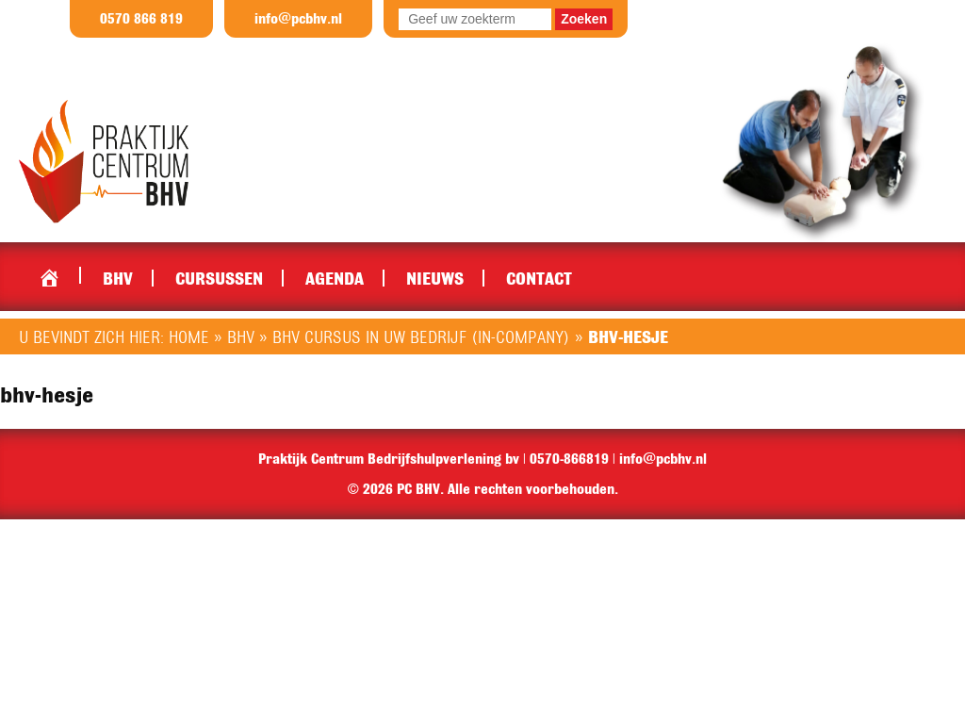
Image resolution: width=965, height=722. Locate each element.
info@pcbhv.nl (298, 18)
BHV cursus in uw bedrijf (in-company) (421, 336)
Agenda (334, 278)
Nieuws (435, 278)
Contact (539, 278)
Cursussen (219, 278)
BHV (118, 278)
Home (49, 273)
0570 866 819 (141, 18)
